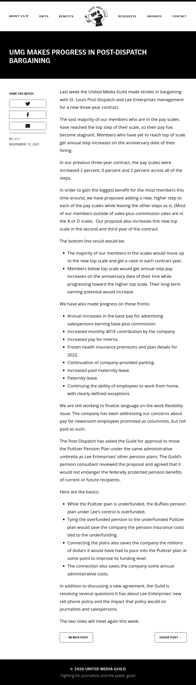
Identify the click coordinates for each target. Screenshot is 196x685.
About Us (19, 16)
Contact (179, 16)
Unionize (154, 16)
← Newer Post (76, 637)
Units (44, 16)
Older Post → (170, 637)
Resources (127, 16)
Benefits (66, 16)
